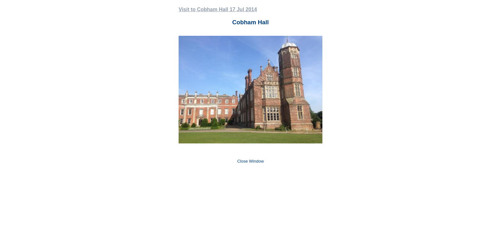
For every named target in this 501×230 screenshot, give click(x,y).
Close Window (250, 161)
